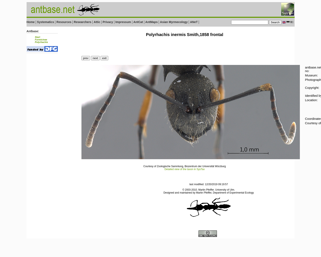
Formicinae (41, 39)
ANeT (194, 22)
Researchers (82, 22)
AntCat (138, 22)
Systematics (45, 22)
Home (31, 22)
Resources (64, 22)
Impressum (123, 22)
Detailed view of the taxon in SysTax (184, 169)
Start (37, 37)
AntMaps (152, 22)
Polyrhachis (41, 42)
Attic (97, 22)
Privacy (108, 22)
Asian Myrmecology (174, 22)
